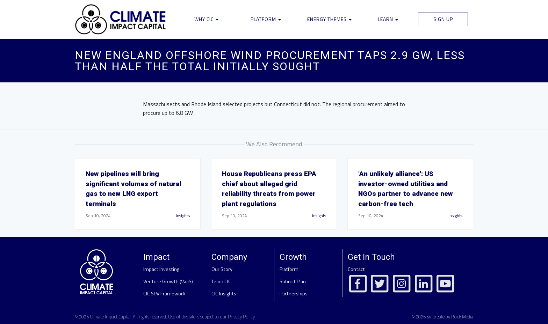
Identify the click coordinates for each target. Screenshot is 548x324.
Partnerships (294, 293)
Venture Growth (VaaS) (168, 281)
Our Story (221, 269)
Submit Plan (293, 281)
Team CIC (221, 281)
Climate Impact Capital (110, 316)
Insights (183, 215)
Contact (356, 269)
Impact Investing (161, 269)
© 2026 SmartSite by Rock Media (442, 316)
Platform (266, 19)
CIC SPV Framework (164, 293)
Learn (388, 19)
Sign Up (443, 19)
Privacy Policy (241, 316)
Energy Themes (329, 19)
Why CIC (206, 19)
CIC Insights (223, 293)
